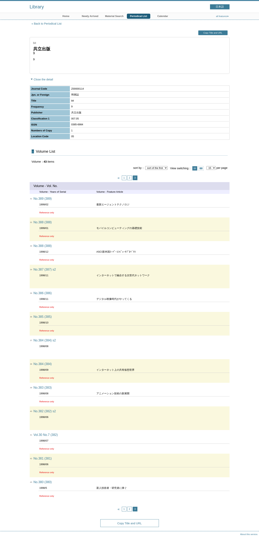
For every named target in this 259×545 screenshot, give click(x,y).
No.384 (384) (43, 364)
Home (65, 16)
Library (37, 6)
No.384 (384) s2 (45, 340)
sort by (137, 167)
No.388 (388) (43, 222)
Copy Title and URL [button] (212, 33)
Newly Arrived (90, 16)
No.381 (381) (43, 458)
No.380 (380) (43, 482)
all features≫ (222, 16)
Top (252, 538)
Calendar (162, 16)
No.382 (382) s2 (45, 411)
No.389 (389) (43, 198)
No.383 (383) (43, 387)
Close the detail (43, 79)
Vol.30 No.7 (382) (46, 434)
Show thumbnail (201, 168)
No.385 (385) (43, 316)
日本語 (220, 6)
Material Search (114, 16)
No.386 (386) (43, 293)
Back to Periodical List (48, 23)
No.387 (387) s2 (45, 269)
